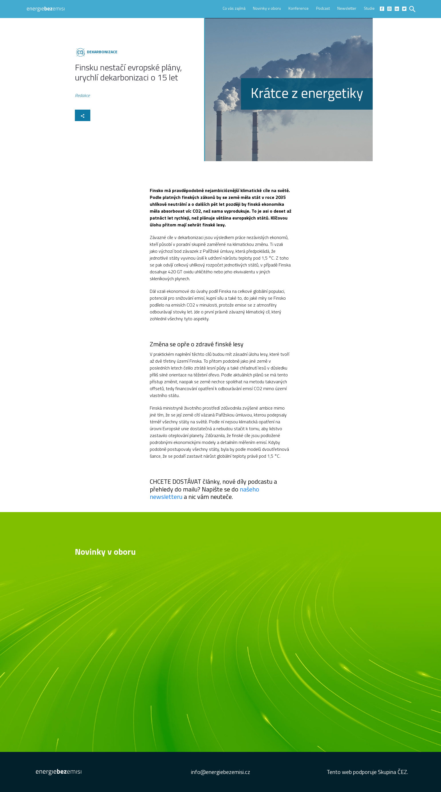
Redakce (82, 96)
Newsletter (346, 8)
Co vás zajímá (234, 8)
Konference (298, 8)
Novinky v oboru (267, 8)
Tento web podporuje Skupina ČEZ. (367, 771)
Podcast (323, 8)
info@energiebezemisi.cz (220, 771)
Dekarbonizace (102, 52)
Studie (369, 8)
